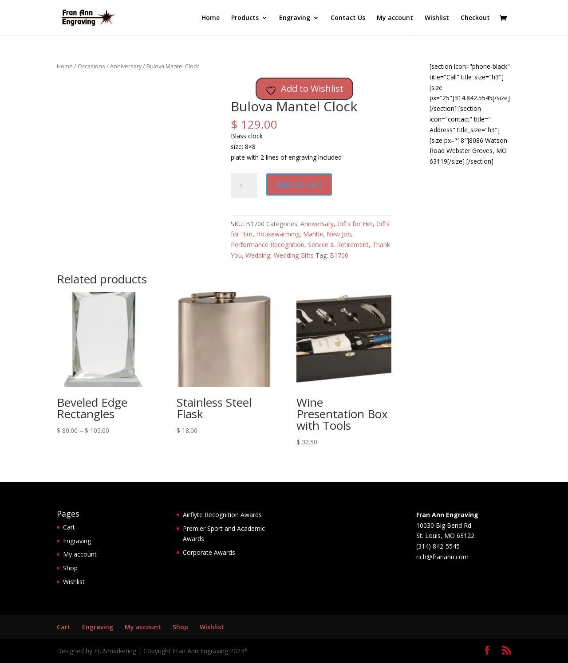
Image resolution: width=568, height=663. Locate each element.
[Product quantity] (244, 185)
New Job (339, 234)
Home (210, 18)
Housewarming (278, 234)
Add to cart (299, 184)
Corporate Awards (209, 552)
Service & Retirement (338, 244)
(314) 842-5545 (438, 546)
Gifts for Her (355, 224)
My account (395, 18)
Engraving (294, 18)
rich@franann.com (442, 557)
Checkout (475, 18)
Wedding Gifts (294, 255)
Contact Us (348, 18)
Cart (69, 527)
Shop (70, 568)
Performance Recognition (267, 244)
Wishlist (437, 18)
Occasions (91, 66)
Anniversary (126, 66)
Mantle (313, 234)
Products (245, 18)
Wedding (257, 255)
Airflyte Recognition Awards (222, 514)
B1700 (339, 255)
